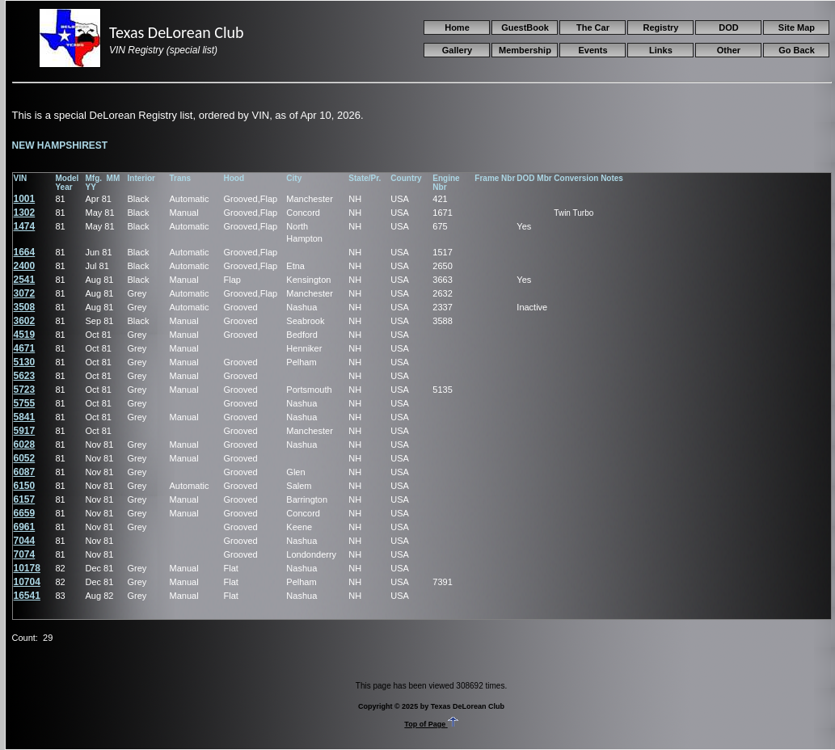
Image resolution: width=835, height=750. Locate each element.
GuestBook (525, 27)
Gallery (457, 50)
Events (592, 50)
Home (457, 27)
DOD (728, 27)
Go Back (796, 50)
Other (728, 50)
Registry (660, 27)
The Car (592, 27)
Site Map (796, 27)
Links (661, 50)
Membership (525, 50)
